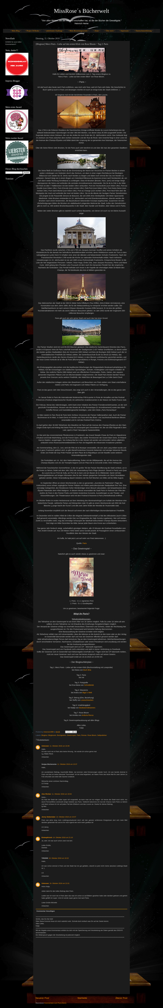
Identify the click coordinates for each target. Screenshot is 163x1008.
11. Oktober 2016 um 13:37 (67, 764)
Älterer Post (121, 998)
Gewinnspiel (71, 735)
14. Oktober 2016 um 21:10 (63, 837)
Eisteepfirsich (47, 837)
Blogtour (44, 735)
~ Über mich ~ (109, 31)
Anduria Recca (87, 715)
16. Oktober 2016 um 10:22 (59, 858)
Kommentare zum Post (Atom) (55, 1003)
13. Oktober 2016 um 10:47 (66, 817)
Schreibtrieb (89, 685)
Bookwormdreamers (87, 708)
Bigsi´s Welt (87, 693)
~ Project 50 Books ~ (32, 31)
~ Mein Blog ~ (15, 31)
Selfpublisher (102, 735)
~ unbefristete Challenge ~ (54, 31)
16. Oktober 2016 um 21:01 (59, 883)
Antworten (45, 757)
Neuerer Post (42, 998)
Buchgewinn (61, 735)
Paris (85, 543)
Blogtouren (52, 735)
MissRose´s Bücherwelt (81, 11)
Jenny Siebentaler (49, 817)
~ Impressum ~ (124, 31)
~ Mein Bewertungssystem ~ (78, 31)
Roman (84, 735)
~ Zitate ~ (96, 31)
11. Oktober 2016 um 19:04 (62, 794)
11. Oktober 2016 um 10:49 (59, 746)
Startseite (82, 998)
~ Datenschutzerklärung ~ (143, 31)
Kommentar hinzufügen (46, 911)
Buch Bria (87, 670)
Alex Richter (46, 794)
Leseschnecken (87, 700)
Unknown (45, 746)
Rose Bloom (92, 735)
